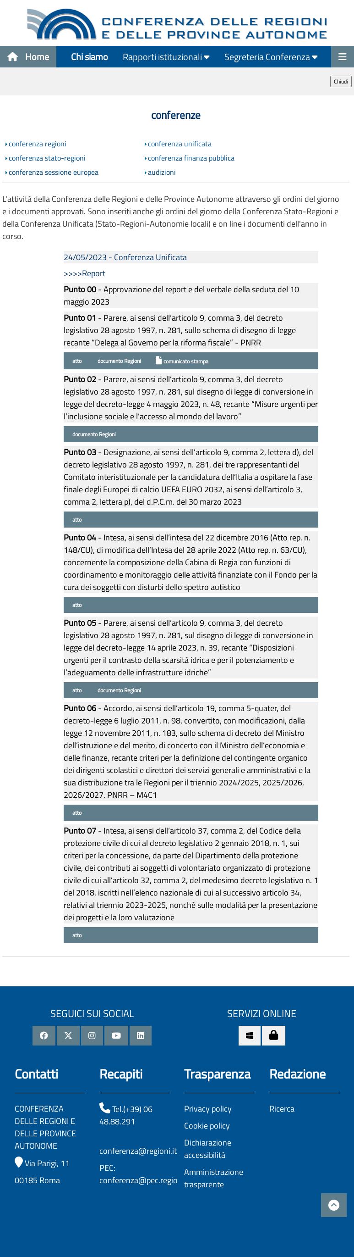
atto (76, 360)
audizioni (162, 172)
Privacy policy (208, 1108)
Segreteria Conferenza (271, 57)
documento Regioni (118, 360)
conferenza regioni (37, 143)
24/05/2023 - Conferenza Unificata (125, 257)
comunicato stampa (182, 361)
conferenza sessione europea (53, 172)
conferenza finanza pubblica (191, 157)
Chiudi (341, 81)
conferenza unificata (180, 143)
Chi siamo (89, 57)
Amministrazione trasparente (213, 1178)
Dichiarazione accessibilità (207, 1148)
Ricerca (281, 1108)
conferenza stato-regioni (47, 157)
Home (28, 57)
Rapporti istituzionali (166, 57)
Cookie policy (207, 1125)
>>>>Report (84, 273)
